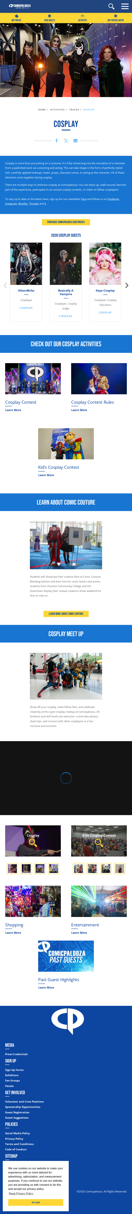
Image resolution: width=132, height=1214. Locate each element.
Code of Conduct (16, 1149)
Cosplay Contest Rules (92, 402)
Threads (34, 203)
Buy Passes (16, 18)
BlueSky (23, 203)
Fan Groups (12, 1080)
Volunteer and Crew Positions (24, 1101)
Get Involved (15, 1092)
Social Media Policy (17, 1133)
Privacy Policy (14, 1138)
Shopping (14, 925)
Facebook (113, 199)
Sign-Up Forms (14, 1070)
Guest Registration (17, 1112)
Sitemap (11, 1156)
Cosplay (33, 840)
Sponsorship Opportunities (22, 1107)
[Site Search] (111, 6)
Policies (11, 1124)
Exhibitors (11, 1075)
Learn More (13, 410)
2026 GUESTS (49, 18)
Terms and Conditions (19, 1144)
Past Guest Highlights (58, 979)
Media (9, 1045)
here (83, 199)
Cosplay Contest (20, 402)
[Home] (18, 6)
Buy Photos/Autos (116, 18)
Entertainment (85, 925)
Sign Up (10, 1060)
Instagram (11, 203)
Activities (82, 18)
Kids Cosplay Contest (99, 840)
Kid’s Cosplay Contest (58, 467)
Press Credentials (16, 1054)
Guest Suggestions (17, 1117)
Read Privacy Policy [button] (21, 1193)
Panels (9, 1086)
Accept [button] (36, 1202)
